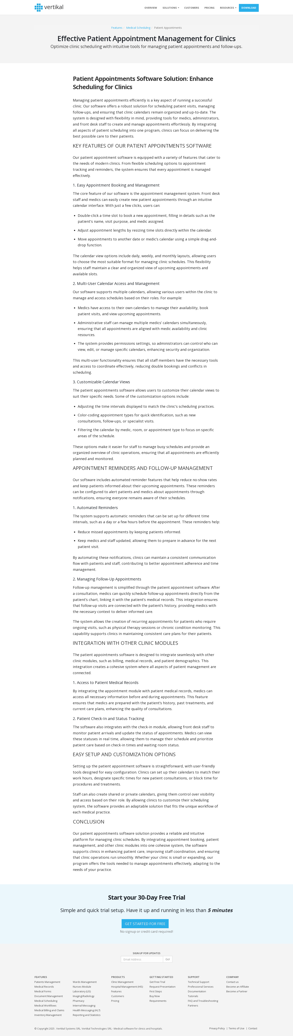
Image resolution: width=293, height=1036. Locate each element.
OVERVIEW (150, 7)
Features (116, 28)
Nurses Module (82, 986)
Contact (252, 1028)
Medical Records (44, 986)
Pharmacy (78, 1001)
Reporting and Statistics (87, 1015)
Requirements (158, 1001)
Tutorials (193, 996)
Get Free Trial (157, 982)
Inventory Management (48, 1015)
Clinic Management (122, 982)
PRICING (209, 7)
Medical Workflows (45, 1005)
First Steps (156, 991)
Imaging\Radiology (83, 996)
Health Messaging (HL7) (86, 1010)
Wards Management (85, 982)
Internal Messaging (84, 1005)
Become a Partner (236, 991)
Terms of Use (236, 1028)
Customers (117, 996)
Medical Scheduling (138, 28)
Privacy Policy (217, 1028)
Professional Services (201, 986)
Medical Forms (42, 991)
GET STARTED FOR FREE (145, 923)
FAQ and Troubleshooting (203, 1001)
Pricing (115, 1001)
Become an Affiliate (237, 986)
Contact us (232, 982)
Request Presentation (163, 986)
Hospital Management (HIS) (127, 986)
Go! (167, 959)
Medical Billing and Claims (49, 1010)
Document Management (48, 996)
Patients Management (47, 982)
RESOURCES (227, 7)
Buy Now (155, 996)
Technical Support (198, 982)
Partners (193, 1005)
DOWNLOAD (248, 7)
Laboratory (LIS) (82, 991)
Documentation (197, 991)
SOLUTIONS (170, 7)
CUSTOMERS (191, 7)
